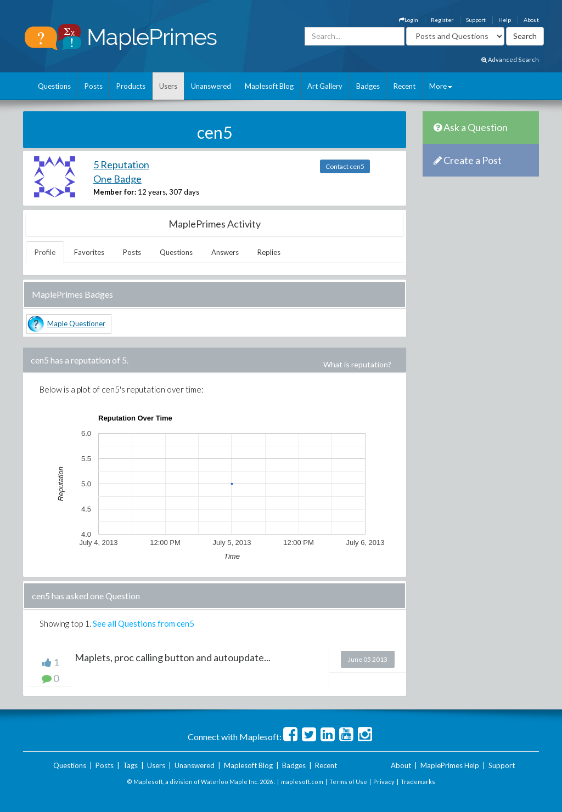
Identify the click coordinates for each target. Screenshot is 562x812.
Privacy (384, 781)
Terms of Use (348, 781)
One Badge (117, 179)
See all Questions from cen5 (143, 623)
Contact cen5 (344, 166)
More (440, 86)
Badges (368, 86)
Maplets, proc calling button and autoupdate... (173, 657)
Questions (54, 86)
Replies (268, 252)
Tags (130, 765)
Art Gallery (324, 86)
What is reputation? (357, 364)
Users (168, 86)
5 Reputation (121, 164)
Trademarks (418, 781)
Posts (94, 86)
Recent (404, 86)
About (531, 19)
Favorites (89, 252)
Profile (45, 252)
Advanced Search (510, 59)
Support (476, 19)
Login (408, 19)
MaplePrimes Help (449, 765)
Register (442, 19)
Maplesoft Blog (269, 86)
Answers (225, 252)
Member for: (114, 192)
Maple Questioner (76, 323)
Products (130, 86)
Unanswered (211, 86)
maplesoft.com (302, 781)
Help (504, 19)
